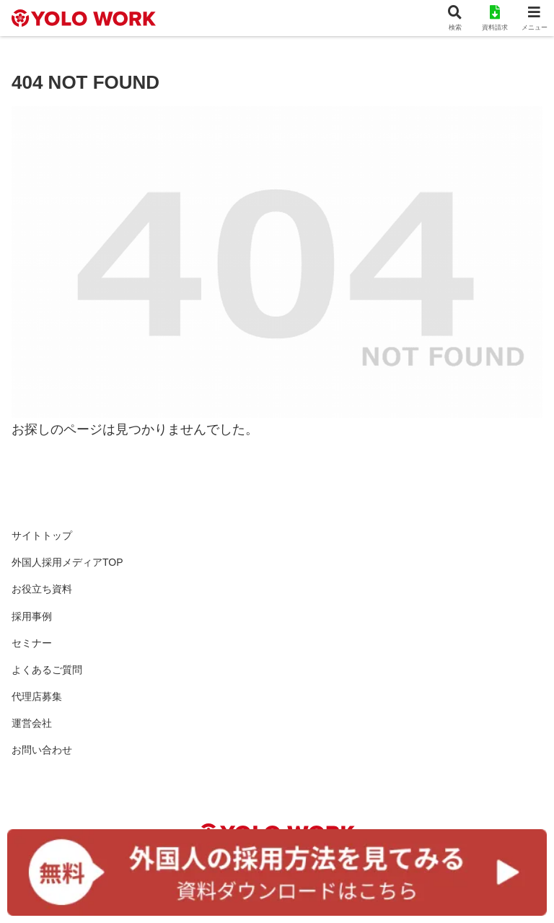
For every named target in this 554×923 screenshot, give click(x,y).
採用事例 (32, 616)
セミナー (32, 643)
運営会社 (32, 723)
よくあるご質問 (47, 669)
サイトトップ (42, 535)
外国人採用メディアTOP (67, 562)
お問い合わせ (42, 750)
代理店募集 (37, 696)
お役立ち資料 (42, 589)
